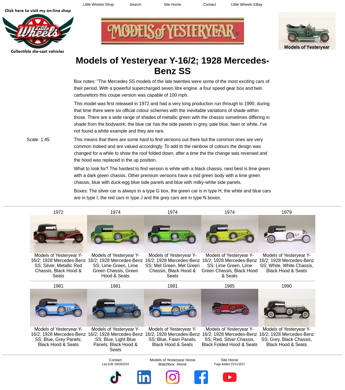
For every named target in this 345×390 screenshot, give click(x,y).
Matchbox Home (172, 364)
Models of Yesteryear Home (172, 360)
